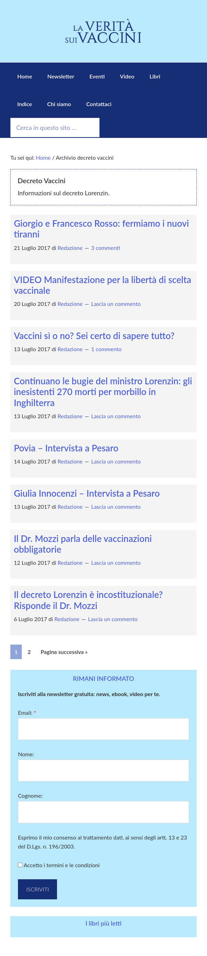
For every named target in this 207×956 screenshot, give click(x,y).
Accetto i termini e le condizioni (59, 865)
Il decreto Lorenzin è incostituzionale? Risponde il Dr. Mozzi (88, 600)
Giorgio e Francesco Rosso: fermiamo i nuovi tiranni (101, 229)
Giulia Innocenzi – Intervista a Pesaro (87, 493)
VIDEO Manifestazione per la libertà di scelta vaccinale (102, 285)
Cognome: (30, 795)
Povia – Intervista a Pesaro (66, 447)
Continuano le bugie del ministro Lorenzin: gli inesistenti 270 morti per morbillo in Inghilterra (103, 391)
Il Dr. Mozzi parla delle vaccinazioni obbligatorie (83, 544)
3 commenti (105, 247)
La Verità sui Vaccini (104, 31)
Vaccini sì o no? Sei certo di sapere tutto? (94, 335)
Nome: (26, 754)
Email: (27, 712)
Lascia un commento (116, 303)
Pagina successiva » (64, 651)
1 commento (106, 349)
